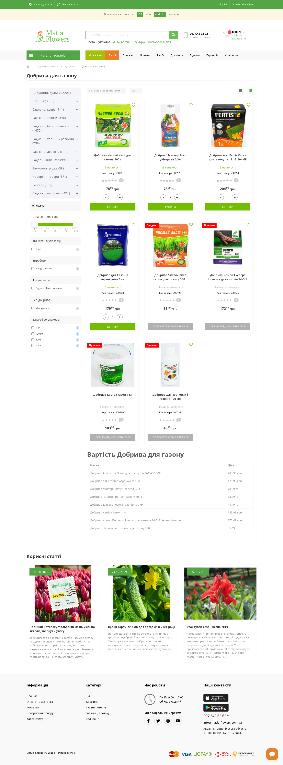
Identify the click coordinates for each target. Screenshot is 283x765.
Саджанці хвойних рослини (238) (53, 141)
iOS (140, 14)
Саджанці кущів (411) (48, 109)
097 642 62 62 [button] (216, 716)
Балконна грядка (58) (48, 168)
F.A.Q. (160, 55)
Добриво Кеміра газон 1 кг (112, 394)
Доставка (177, 55)
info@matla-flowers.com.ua (222, 722)
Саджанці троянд (97, 713)
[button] (40, 4)
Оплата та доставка (40, 702)
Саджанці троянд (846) (49, 118)
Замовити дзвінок (200, 37)
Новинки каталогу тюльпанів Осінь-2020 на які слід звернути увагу (62, 629)
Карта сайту (35, 719)
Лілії (88, 696)
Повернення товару (40, 713)
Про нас (128, 55)
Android (159, 14)
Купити (113, 207)
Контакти (231, 55)
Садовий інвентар (47, 66)
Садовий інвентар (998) (50, 160)
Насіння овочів (95, 707)
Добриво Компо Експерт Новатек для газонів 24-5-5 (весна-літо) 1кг (227, 279)
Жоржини (91, 702)
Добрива (70, 66)
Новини (145, 55)
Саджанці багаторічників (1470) (51, 128)
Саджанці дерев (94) (47, 152)
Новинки (95, 55)
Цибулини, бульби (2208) (51, 93)
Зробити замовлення (239, 36)
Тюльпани (92, 719)
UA (219, 4)
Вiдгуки (195, 55)
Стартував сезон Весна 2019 (207, 627)
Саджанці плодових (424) (51, 193)
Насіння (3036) (43, 101)
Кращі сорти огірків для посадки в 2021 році (141, 627)
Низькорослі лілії (159, 42)
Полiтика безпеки (66, 752)
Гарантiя (212, 55)
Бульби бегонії (121, 42)
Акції (112, 55)
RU (225, 4)
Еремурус (139, 42)
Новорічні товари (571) (49, 176)
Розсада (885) (42, 185)
